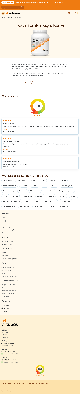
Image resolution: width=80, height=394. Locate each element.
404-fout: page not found (14, 17)
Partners (5, 263)
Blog (2, 233)
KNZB (3, 273)
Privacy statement (6, 389)
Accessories (7, 180)
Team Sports (38, 206)
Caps (43, 180)
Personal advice (6, 244)
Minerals (22, 191)
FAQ (2, 288)
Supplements (24, 206)
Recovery (62, 196)
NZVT (3, 224)
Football (24, 186)
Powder (40, 196)
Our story (4, 218)
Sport (27, 201)
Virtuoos (5, 213)
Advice (4, 237)
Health (54, 186)
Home (3, 17)
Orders (3, 253)
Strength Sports (9, 206)
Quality (3, 221)
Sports (37, 201)
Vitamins (51, 206)
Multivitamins (35, 191)
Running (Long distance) (11, 201)
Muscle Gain (49, 191)
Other (5, 196)
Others (15, 196)
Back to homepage (22, 82)
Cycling (52, 180)
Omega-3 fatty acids (66, 191)
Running (73, 196)
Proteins (51, 196)
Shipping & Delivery (8, 285)
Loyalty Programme (8, 227)
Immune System (67, 186)
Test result (5, 256)
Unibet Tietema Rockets (9, 276)
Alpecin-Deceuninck (8, 267)
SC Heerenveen (6, 270)
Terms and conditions (8, 291)
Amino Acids (21, 180)
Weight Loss (64, 206)
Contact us (5, 297)
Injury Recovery (8, 191)
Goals (45, 186)
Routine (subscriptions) (9, 259)
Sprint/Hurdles (66, 201)
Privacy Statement (7, 294)
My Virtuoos (7, 248)
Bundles (33, 180)
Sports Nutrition (50, 201)
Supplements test (7, 241)
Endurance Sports (9, 186)
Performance (27, 196)
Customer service (9, 280)
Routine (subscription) (8, 230)
